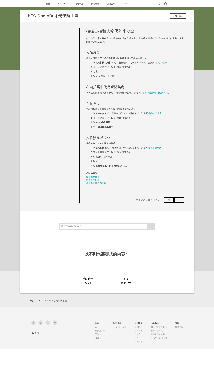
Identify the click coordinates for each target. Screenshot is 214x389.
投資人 (158, 334)
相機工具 (135, 334)
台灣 (37, 333)
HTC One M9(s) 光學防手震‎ (53, 300)
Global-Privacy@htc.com (159, 382)
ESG (157, 327)
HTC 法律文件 (176, 373)
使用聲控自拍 (93, 180)
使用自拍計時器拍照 (96, 183)
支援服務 (112, 3)
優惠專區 (80, 3)
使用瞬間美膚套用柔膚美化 (154, 92)
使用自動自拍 (93, 176)
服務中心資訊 (115, 333)
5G (59, 327)
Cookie (158, 349)
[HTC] (34, 3)
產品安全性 (160, 345)
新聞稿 (158, 330)
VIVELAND (129, 3)
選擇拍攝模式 (161, 62)
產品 (48, 3)
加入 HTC (159, 338)
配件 (60, 337)
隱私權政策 (160, 341)
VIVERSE (63, 3)
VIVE (60, 341)
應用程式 (135, 327)
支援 (32, 300)
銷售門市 (96, 3)
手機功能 (135, 330)
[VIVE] (179, 3)
